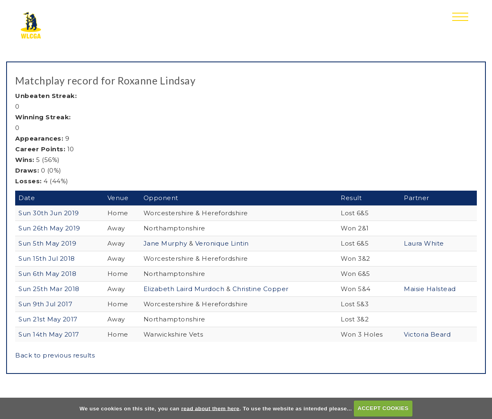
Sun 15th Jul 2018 (46, 258)
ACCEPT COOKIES (383, 408)
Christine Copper (260, 289)
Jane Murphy (166, 243)
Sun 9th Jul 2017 (45, 304)
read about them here (210, 408)
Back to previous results (55, 355)
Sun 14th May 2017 (48, 334)
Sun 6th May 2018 (47, 274)
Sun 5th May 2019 (47, 243)
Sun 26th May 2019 (49, 228)
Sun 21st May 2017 (47, 319)
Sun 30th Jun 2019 (48, 213)
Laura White (424, 243)
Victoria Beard (427, 334)
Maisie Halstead (430, 289)
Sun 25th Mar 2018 (49, 289)
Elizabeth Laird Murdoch (185, 289)
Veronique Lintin (222, 243)
